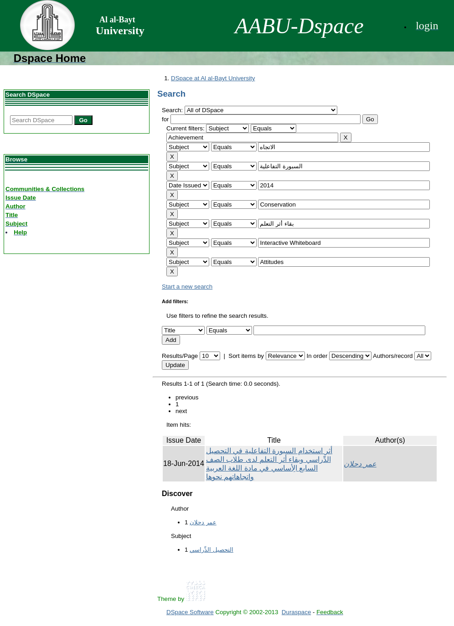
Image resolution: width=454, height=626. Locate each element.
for (165, 119)
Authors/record (393, 355)
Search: (173, 110)
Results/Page (180, 355)
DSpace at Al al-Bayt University (213, 78)
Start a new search (187, 286)
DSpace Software (190, 612)
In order (316, 355)
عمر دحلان (360, 464)
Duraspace (296, 612)
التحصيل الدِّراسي (211, 549)
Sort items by (246, 355)
